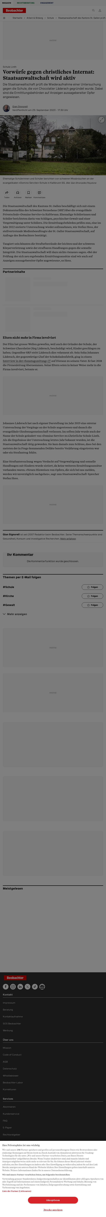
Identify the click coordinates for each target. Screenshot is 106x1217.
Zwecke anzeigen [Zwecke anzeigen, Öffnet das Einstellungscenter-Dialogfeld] (53, 1210)
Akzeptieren (53, 1200)
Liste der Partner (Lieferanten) (16, 1191)
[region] (53, 1179)
